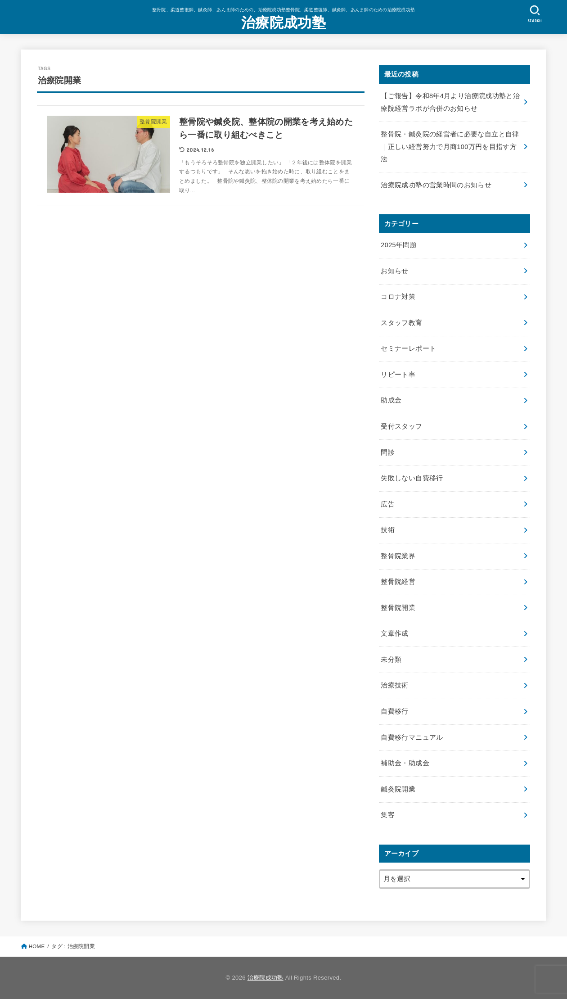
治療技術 (394, 685)
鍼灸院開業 (398, 789)
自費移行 (394, 711)
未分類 (391, 659)
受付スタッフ (401, 426)
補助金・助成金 (405, 763)
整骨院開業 (398, 607)
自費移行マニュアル (412, 737)
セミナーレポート (408, 348)
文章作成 (394, 633)
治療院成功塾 (283, 23)
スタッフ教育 (401, 322)
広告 (388, 504)
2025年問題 (399, 245)
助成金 (391, 400)
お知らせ (394, 271)
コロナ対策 (398, 296)
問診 (388, 452)
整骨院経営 (398, 581)
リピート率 (398, 374)
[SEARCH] (534, 14)
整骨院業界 (398, 556)
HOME (37, 946)
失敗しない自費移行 (412, 478)
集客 (388, 814)
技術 (388, 529)
